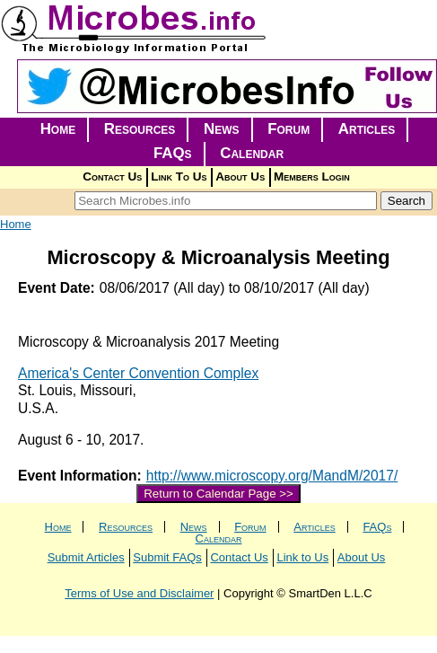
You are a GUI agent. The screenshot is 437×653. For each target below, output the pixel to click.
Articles (367, 128)
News (222, 128)
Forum (288, 128)
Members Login (312, 176)
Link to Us (302, 557)
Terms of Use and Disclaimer (139, 593)
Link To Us (178, 176)
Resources (140, 128)
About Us (240, 176)
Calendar (252, 153)
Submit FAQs (167, 557)
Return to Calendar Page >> (218, 493)
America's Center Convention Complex (138, 373)
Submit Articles (86, 557)
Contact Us (112, 176)
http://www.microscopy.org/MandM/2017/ (272, 475)
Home (58, 128)
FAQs (172, 153)
